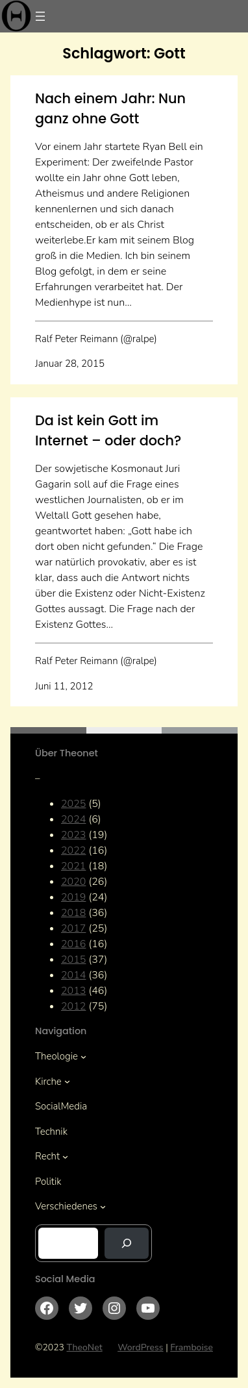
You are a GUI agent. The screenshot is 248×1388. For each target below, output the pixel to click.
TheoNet (85, 1347)
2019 (73, 897)
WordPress (141, 1347)
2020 (73, 881)
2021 (73, 866)
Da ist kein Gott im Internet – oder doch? (108, 430)
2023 (73, 835)
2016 (73, 944)
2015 (73, 959)
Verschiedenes (66, 1206)
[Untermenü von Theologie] (83, 1057)
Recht (47, 1156)
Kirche (48, 1081)
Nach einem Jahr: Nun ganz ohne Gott (110, 108)
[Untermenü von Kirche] (67, 1081)
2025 (73, 804)
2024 (73, 819)
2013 (73, 991)
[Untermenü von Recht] (65, 1156)
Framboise (191, 1347)
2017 (73, 928)
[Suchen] (127, 1243)
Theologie (56, 1056)
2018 (73, 913)
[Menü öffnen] (40, 16)
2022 (73, 850)
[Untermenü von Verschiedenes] (103, 1206)
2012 (73, 1006)
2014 (73, 975)
